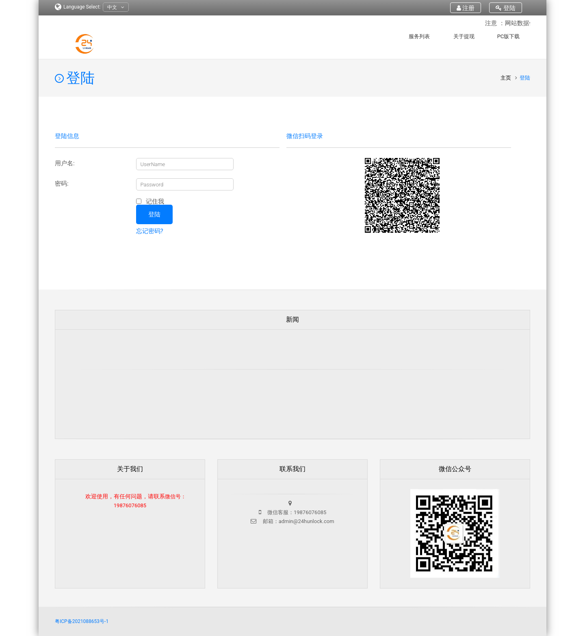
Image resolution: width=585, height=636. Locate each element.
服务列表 (419, 36)
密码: (62, 184)
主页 (506, 78)
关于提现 (463, 36)
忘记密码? (149, 231)
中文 (115, 7)
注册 (466, 8)
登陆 (506, 8)
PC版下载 (508, 36)
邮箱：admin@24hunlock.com (297, 521)
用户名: (65, 163)
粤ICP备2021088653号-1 (81, 621)
